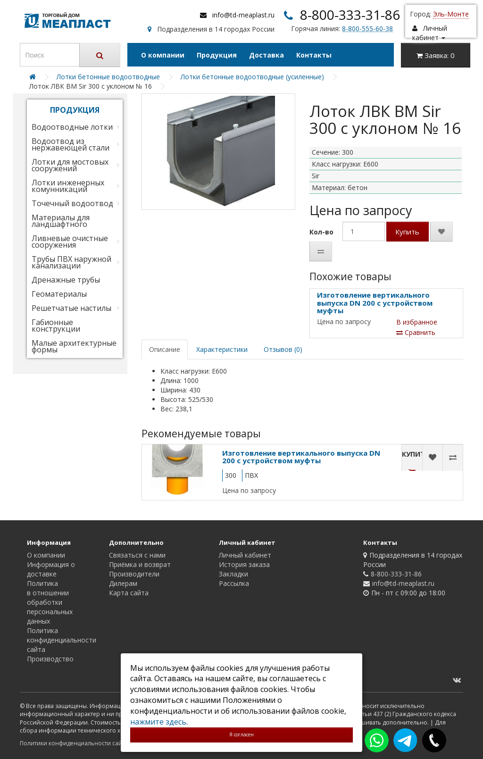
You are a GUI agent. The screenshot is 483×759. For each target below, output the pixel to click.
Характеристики (222, 349)
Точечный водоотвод (72, 203)
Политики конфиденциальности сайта (74, 743)
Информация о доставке (51, 569)
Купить (407, 231)
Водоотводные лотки (72, 127)
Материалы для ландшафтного (61, 220)
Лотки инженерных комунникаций (68, 185)
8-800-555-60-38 (367, 28)
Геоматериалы (59, 294)
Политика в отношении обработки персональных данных (50, 602)
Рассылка (234, 583)
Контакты (314, 54)
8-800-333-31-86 (350, 15)
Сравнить (415, 332)
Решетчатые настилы (71, 308)
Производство (50, 658)
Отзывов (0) (283, 349)
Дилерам (123, 583)
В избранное (416, 321)
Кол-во (321, 231)
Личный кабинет (245, 554)
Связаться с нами (137, 554)
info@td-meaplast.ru (243, 14)
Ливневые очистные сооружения (70, 241)
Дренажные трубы (66, 280)
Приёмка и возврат (140, 564)
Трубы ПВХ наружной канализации (71, 262)
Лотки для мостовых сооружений (70, 165)
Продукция (217, 54)
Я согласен (241, 734)
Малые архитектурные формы (74, 346)
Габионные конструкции (56, 325)
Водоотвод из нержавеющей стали (70, 144)
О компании (162, 54)
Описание (164, 349)
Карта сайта (129, 592)
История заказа (244, 564)
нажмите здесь (158, 722)
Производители (134, 573)
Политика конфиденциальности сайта (61, 640)
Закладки (233, 573)
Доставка (266, 54)
